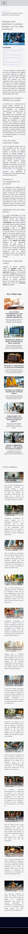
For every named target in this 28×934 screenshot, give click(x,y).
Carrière (8, 11)
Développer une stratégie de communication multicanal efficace (14, 391)
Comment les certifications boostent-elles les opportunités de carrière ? (14, 583)
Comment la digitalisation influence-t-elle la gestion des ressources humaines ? (14, 447)
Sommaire (7, 48)
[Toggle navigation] (4, 3)
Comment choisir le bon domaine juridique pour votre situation (14, 649)
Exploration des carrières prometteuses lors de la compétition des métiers (14, 683)
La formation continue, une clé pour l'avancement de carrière (14, 854)
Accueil (3, 11)
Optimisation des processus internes (13, 62)
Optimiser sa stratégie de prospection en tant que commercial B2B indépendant (14, 549)
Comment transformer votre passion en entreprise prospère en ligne (13, 717)
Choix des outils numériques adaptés (13, 55)
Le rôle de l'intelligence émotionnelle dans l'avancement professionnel (14, 514)
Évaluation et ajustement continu (12, 65)
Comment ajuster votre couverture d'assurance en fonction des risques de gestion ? (14, 418)
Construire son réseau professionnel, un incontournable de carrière (13, 820)
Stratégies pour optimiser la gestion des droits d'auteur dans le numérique (14, 341)
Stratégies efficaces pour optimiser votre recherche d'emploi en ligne (14, 481)
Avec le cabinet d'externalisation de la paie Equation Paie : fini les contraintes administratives (14, 314)
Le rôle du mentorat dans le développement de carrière (14, 784)
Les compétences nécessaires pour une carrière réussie (13, 889)
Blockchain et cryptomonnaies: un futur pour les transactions (14, 366)
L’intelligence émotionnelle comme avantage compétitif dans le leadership (14, 617)
